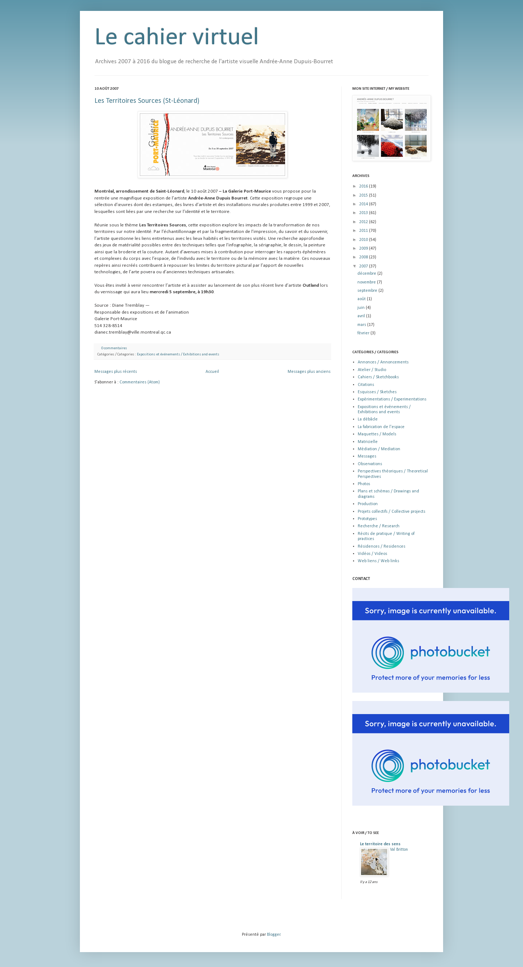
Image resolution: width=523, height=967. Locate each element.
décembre (367, 273)
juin (361, 308)
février (363, 333)
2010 (364, 240)
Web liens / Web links (378, 561)
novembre (367, 282)
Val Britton (399, 849)
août (362, 299)
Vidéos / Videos (372, 554)
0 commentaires (114, 348)
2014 (364, 204)
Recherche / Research (379, 526)
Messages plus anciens (309, 372)
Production (368, 504)
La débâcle (368, 419)
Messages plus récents (115, 372)
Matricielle (368, 442)
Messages (367, 456)
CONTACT (361, 579)
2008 (364, 257)
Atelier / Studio (372, 370)
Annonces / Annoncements (383, 362)
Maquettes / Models (377, 434)
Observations (370, 464)
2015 (364, 195)
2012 (364, 222)
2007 (364, 266)
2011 (364, 231)
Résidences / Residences (381, 546)
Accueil (212, 372)
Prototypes (367, 519)
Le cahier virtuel (176, 38)
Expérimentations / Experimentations (392, 399)
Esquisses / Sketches (377, 392)
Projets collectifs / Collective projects (391, 511)
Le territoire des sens (380, 844)
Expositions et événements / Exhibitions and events (178, 354)
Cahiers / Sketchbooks (378, 377)
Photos (364, 484)
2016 (364, 186)
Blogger (273, 934)
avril (361, 316)
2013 (364, 213)
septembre (367, 291)
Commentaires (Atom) (139, 382)
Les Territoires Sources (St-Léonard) (146, 101)
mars (362, 325)
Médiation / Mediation (379, 449)
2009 (364, 248)
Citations (366, 385)
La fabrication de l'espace (381, 427)
